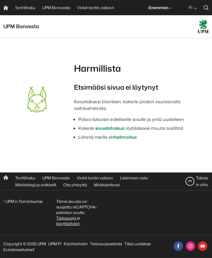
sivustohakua (109, 128)
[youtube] (202, 246)
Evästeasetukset (18, 249)
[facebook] (178, 246)
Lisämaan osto (134, 178)
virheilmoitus (122, 137)
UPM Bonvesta (56, 178)
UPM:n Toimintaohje (24, 201)
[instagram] (190, 246)
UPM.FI (55, 244)
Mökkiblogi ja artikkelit (35, 185)
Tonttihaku (25, 178)
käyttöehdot (68, 223)
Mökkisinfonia (107, 185)
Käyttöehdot (76, 244)
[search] (206, 7)
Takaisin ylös (202, 181)
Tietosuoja (66, 218)
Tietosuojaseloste (106, 244)
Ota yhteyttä (75, 185)
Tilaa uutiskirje (137, 244)
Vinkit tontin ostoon (95, 178)
